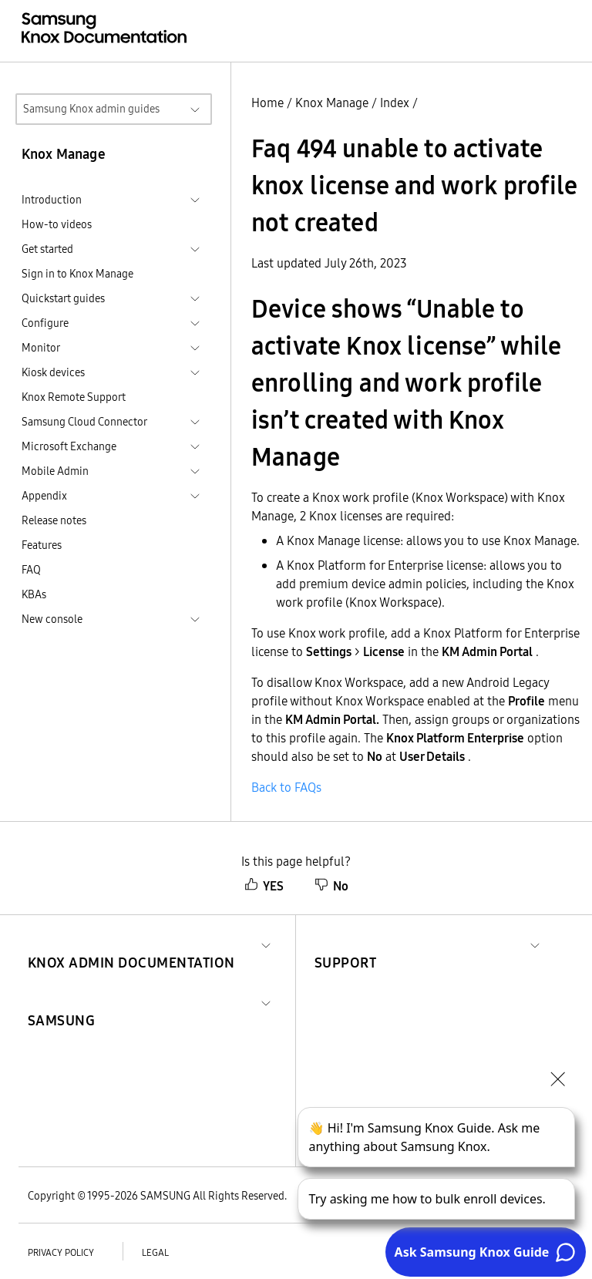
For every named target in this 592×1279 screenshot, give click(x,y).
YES (264, 885)
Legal (155, 1252)
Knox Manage (331, 102)
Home (267, 102)
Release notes (54, 520)
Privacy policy (61, 1252)
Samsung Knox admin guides (91, 108)
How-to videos (57, 224)
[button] (131, 944)
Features (42, 545)
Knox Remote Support (74, 397)
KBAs (34, 594)
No (331, 885)
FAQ (31, 569)
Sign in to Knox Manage (77, 273)
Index (394, 102)
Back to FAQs (286, 787)
